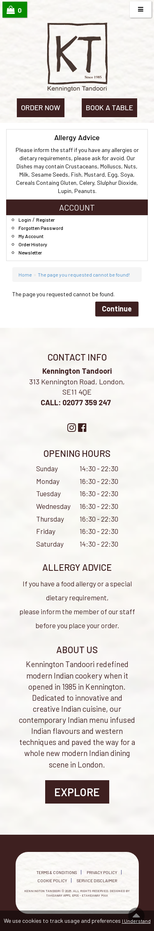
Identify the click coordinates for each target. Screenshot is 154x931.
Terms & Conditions (57, 872)
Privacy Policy (102, 872)
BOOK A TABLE (109, 107)
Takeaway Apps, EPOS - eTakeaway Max (77, 895)
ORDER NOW (40, 107)
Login (24, 220)
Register (45, 220)
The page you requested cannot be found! (84, 274)
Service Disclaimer (97, 880)
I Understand (136, 921)
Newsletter (30, 252)
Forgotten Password (40, 228)
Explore (77, 792)
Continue (117, 308)
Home (25, 274)
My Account (31, 236)
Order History (32, 244)
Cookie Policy (52, 880)
